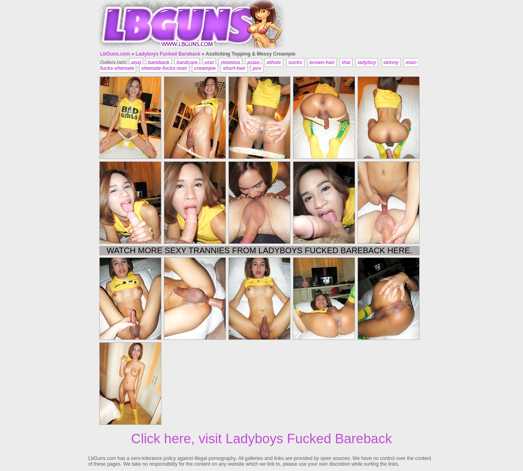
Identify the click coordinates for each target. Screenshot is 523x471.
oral (209, 62)
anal (136, 62)
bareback (159, 62)
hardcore (187, 62)
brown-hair (322, 62)
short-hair (234, 68)
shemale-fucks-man (164, 68)
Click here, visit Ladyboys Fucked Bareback (261, 438)
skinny (391, 62)
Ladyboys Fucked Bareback (168, 54)
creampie (205, 68)
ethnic (274, 62)
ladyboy (367, 62)
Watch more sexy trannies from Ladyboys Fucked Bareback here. (259, 250)
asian (253, 62)
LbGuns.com (115, 54)
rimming (230, 62)
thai (346, 62)
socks (295, 62)
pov (257, 68)
